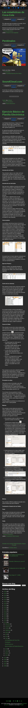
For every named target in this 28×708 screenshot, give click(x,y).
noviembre (7, 626)
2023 (5, 597)
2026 (5, 591)
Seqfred (4, 100)
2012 (5, 620)
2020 (5, 603)
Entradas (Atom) (13, 547)
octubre (7, 628)
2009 (5, 659)
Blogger (22, 704)
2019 (5, 605)
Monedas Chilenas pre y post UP (17, 561)
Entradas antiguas (21, 543)
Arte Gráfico (19, 73)
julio (6, 634)
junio (6, 636)
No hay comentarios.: (8, 31)
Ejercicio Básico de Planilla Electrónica (13, 113)
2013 (5, 618)
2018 (5, 607)
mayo (6, 638)
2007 (5, 663)
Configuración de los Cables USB (17, 568)
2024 (5, 595)
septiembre (8, 630)
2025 (5, 593)
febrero (7, 653)
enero (6, 655)
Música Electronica (10, 103)
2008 (5, 661)
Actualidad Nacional (10, 73)
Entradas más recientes (7, 543)
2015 (5, 614)
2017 (5, 609)
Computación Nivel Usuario (12, 536)
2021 (5, 601)
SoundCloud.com (12, 81)
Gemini (7, 704)
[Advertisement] (14, 682)
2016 (5, 612)
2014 (5, 616)
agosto (7, 632)
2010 (5, 657)
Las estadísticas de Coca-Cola (13, 13)
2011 (5, 622)
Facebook (13, 19)
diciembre (7, 624)
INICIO (7, 8)
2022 (5, 599)
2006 (5, 665)
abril (6, 648)
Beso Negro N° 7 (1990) (15, 575)
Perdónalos (8, 41)
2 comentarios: (7, 71)
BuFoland (24, 703)
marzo (6, 651)
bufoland (10, 100)
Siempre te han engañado (12, 32)
